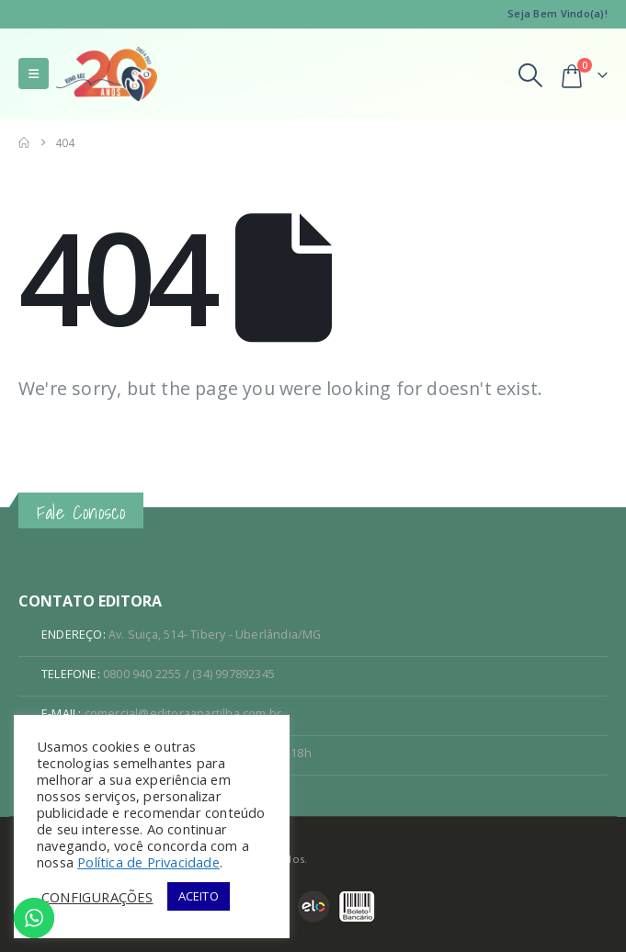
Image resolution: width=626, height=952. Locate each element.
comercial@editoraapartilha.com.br (183, 713)
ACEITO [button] (198, 896)
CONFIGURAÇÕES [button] (97, 897)
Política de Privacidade (148, 862)
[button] (33, 73)
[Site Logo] (106, 74)
